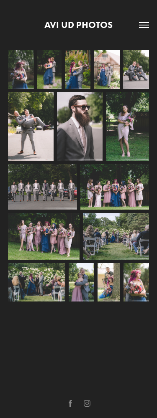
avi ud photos (78, 24)
